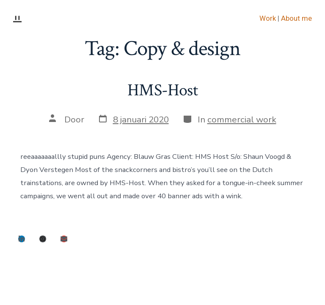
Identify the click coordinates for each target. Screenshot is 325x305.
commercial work (241, 119)
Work (267, 18)
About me (296, 18)
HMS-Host (162, 90)
